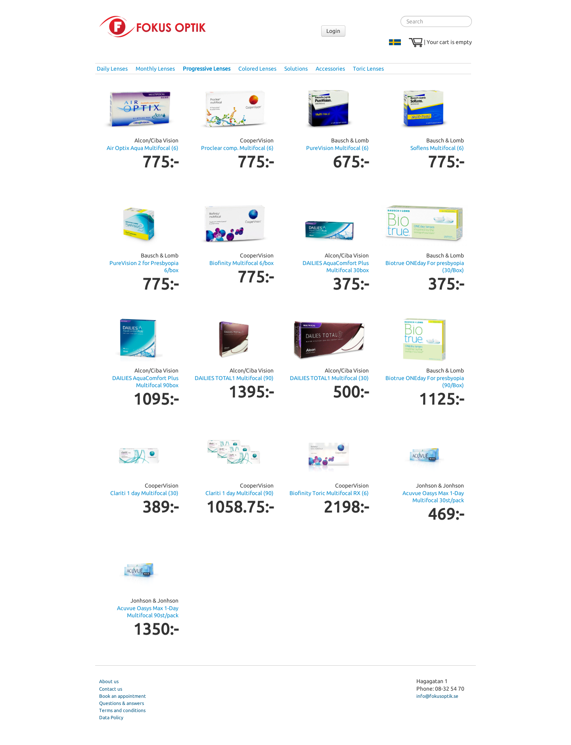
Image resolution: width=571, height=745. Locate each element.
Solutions (296, 68)
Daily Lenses (112, 68)
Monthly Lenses (155, 68)
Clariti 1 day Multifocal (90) (239, 493)
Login (333, 31)
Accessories (330, 68)
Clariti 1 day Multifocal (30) (144, 493)
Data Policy (111, 717)
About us (109, 681)
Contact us (110, 688)
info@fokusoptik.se (437, 696)
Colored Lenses (257, 68)
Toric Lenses (368, 68)
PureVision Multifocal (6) (337, 148)
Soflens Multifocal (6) (437, 148)
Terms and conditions (122, 710)
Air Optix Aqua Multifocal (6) (142, 148)
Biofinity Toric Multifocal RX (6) (329, 493)
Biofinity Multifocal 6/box (241, 263)
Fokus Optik (152, 26)
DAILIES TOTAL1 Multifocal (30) (329, 378)
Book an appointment (122, 696)
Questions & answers (121, 703)
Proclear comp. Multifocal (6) (237, 148)
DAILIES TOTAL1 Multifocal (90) (234, 378)
